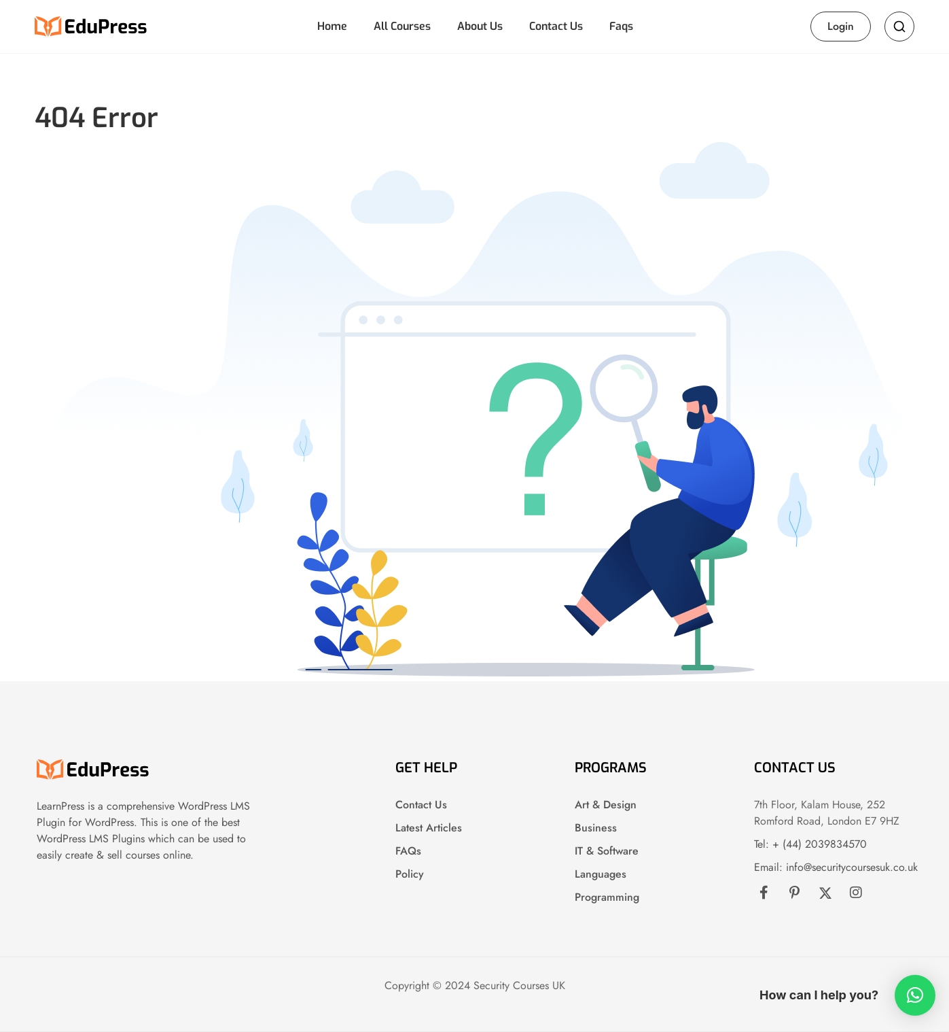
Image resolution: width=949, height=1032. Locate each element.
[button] (915, 995)
